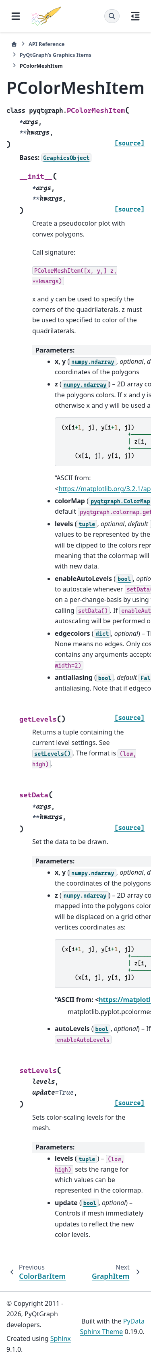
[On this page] (135, 16)
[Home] (14, 44)
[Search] (112, 16)
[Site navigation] (15, 16)
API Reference (46, 44)
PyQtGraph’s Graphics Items (55, 54)
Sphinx (60, 1338)
